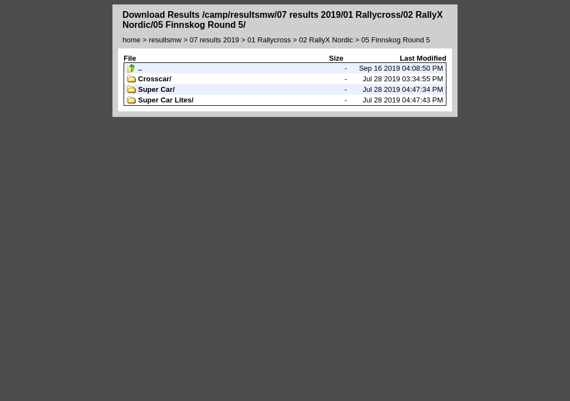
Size (336, 58)
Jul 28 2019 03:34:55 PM (285, 79)
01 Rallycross (269, 40)
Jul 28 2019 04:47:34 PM (285, 89)
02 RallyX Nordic (326, 40)
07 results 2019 (214, 40)
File (130, 58)
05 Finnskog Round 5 (395, 40)
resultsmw (165, 40)
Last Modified (423, 58)
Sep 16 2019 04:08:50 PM (285, 68)
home (131, 40)
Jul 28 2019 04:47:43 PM (285, 100)
